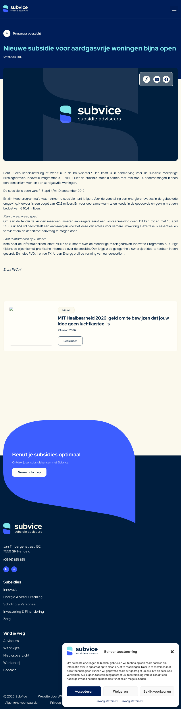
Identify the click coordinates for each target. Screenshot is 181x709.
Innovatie (10, 590)
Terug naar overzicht (27, 33)
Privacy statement (107, 701)
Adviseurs (11, 641)
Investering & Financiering (23, 612)
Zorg (7, 619)
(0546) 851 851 (14, 560)
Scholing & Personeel (19, 604)
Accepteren (84, 691)
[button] (172, 651)
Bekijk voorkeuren (157, 691)
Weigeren (120, 691)
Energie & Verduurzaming (22, 597)
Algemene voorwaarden (22, 703)
